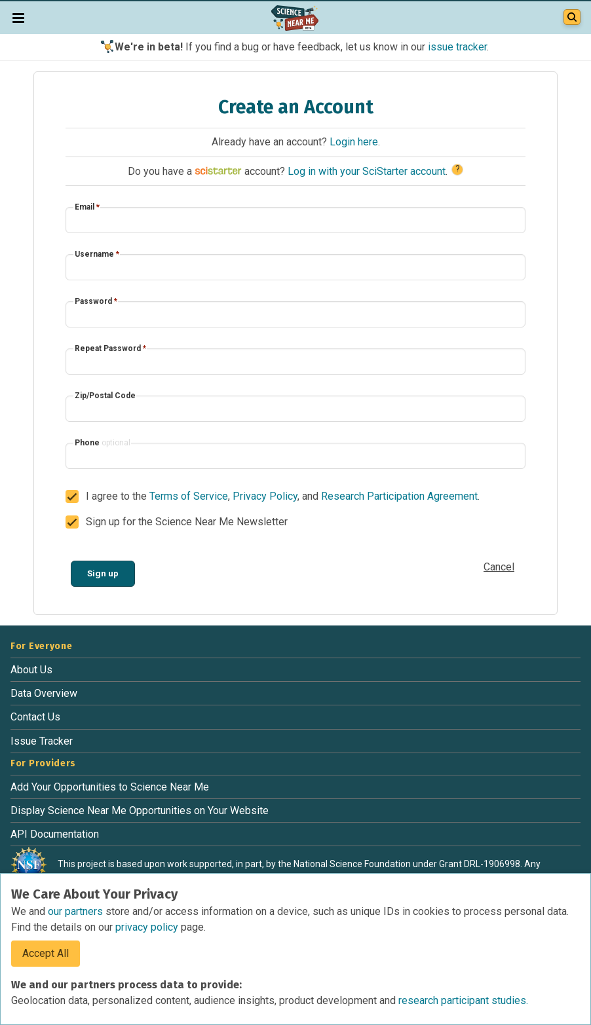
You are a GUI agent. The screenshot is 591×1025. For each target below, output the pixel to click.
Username (97, 254)
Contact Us (35, 717)
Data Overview (43, 693)
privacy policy (148, 927)
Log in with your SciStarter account (367, 171)
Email (87, 207)
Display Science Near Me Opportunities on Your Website (139, 810)
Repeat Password (110, 348)
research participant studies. (463, 1000)
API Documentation (54, 834)
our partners (76, 911)
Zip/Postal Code (105, 395)
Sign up (103, 573)
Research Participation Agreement (399, 496)
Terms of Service (188, 496)
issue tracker (457, 47)
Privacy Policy (265, 496)
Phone (102, 442)
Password (96, 301)
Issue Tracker (41, 741)
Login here (354, 142)
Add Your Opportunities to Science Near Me (109, 787)
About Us (31, 669)
